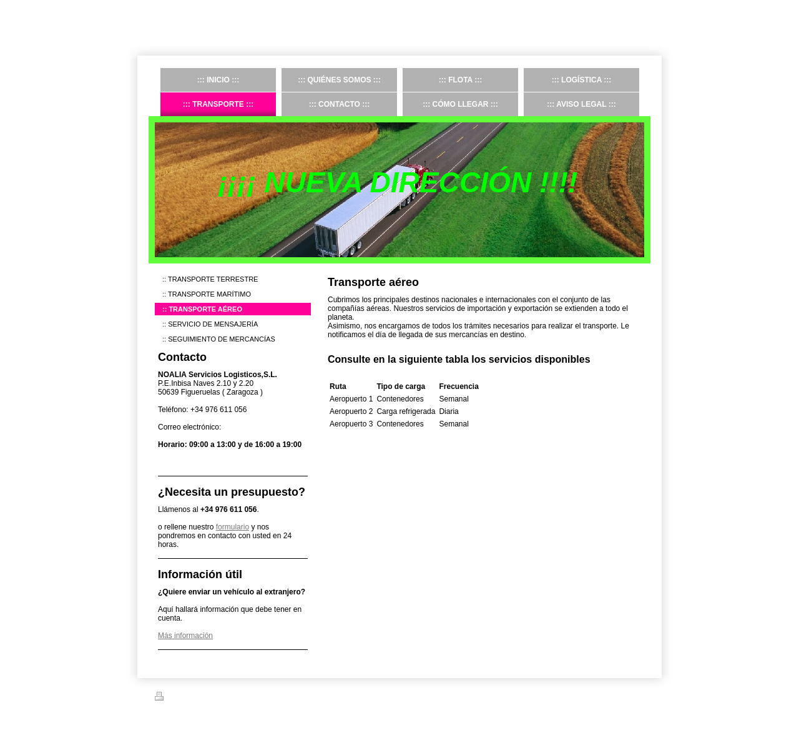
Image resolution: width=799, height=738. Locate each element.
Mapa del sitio (259, 698)
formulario (232, 527)
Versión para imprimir (195, 698)
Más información (185, 635)
